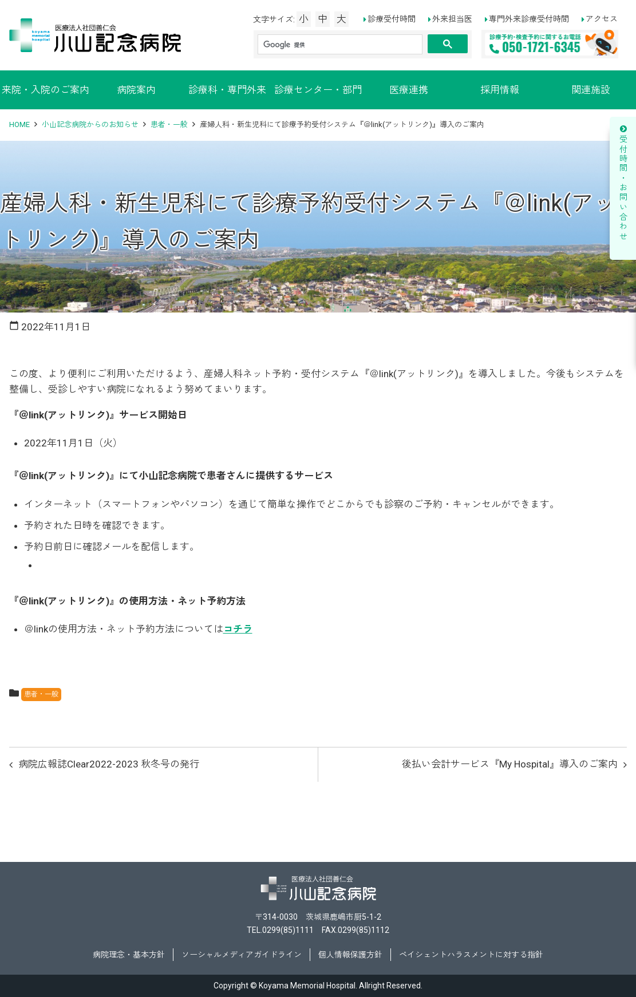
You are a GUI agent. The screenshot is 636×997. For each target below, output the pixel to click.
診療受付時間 (392, 18)
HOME (19, 124)
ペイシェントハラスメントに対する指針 (471, 954)
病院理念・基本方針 (129, 954)
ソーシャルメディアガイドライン (241, 954)
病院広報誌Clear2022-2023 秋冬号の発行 (108, 764)
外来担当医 (452, 18)
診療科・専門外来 (227, 90)
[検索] (340, 45)
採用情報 (499, 90)
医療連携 (408, 90)
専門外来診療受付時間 (529, 18)
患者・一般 (169, 124)
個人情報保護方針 (350, 954)
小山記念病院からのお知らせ (90, 124)
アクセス (602, 18)
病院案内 (136, 90)
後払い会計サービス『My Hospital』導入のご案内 (510, 764)
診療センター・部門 (318, 90)
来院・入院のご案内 (45, 90)
